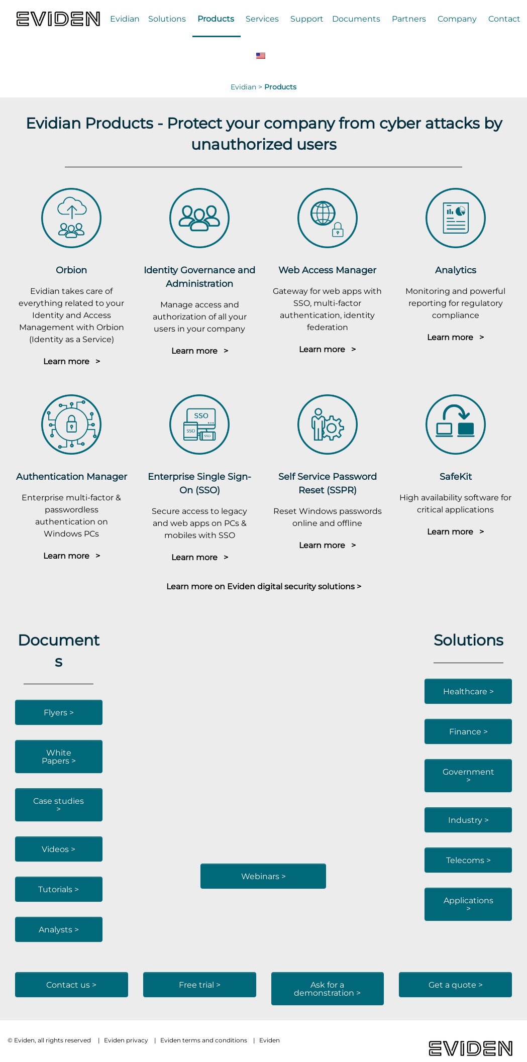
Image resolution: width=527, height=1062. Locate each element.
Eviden (269, 1040)
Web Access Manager (327, 270)
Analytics (455, 270)
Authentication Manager (71, 476)
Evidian (125, 19)
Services (262, 19)
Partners (409, 19)
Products (215, 19)
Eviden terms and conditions (203, 1040)
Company (457, 19)
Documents (356, 19)
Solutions (167, 19)
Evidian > (247, 86)
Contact (504, 19)
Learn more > (71, 361)
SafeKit (456, 476)
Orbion (71, 270)
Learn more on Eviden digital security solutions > (263, 586)
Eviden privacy (126, 1040)
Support (307, 19)
